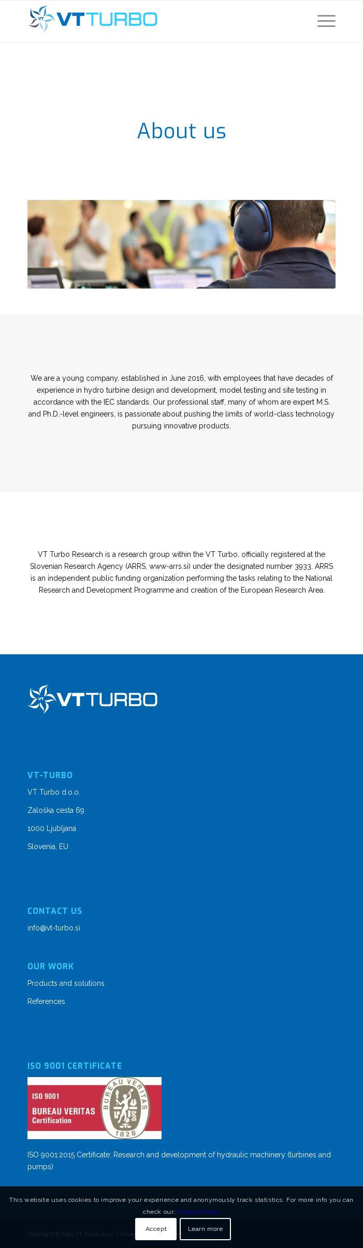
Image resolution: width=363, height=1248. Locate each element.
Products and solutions (66, 983)
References (46, 1001)
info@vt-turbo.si (53, 928)
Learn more (205, 1228)
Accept (156, 1228)
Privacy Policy (199, 1211)
